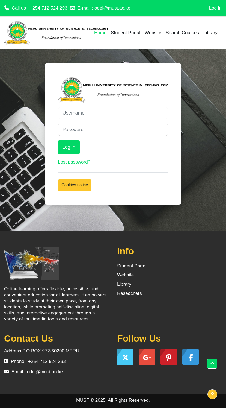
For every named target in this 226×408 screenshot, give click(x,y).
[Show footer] (212, 394)
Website (125, 275)
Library (124, 284)
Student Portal (132, 266)
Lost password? (74, 162)
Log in (215, 8)
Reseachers (129, 293)
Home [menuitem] (100, 32)
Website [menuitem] (153, 32)
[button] (212, 364)
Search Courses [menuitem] (182, 32)
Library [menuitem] (210, 32)
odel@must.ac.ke (112, 8)
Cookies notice (74, 185)
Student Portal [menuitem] (125, 32)
